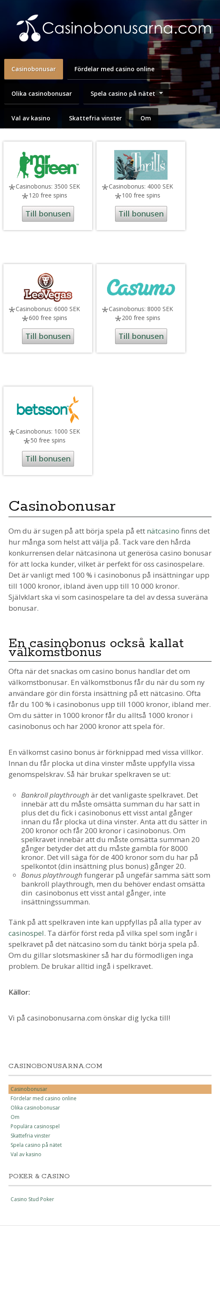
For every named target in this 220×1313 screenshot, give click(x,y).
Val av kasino (30, 118)
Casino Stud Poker (32, 1199)
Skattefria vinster (95, 118)
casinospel (26, 933)
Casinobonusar (33, 69)
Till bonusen (48, 214)
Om (145, 118)
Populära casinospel (35, 1126)
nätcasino (163, 531)
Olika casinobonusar (41, 93)
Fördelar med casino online (114, 69)
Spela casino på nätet (124, 94)
